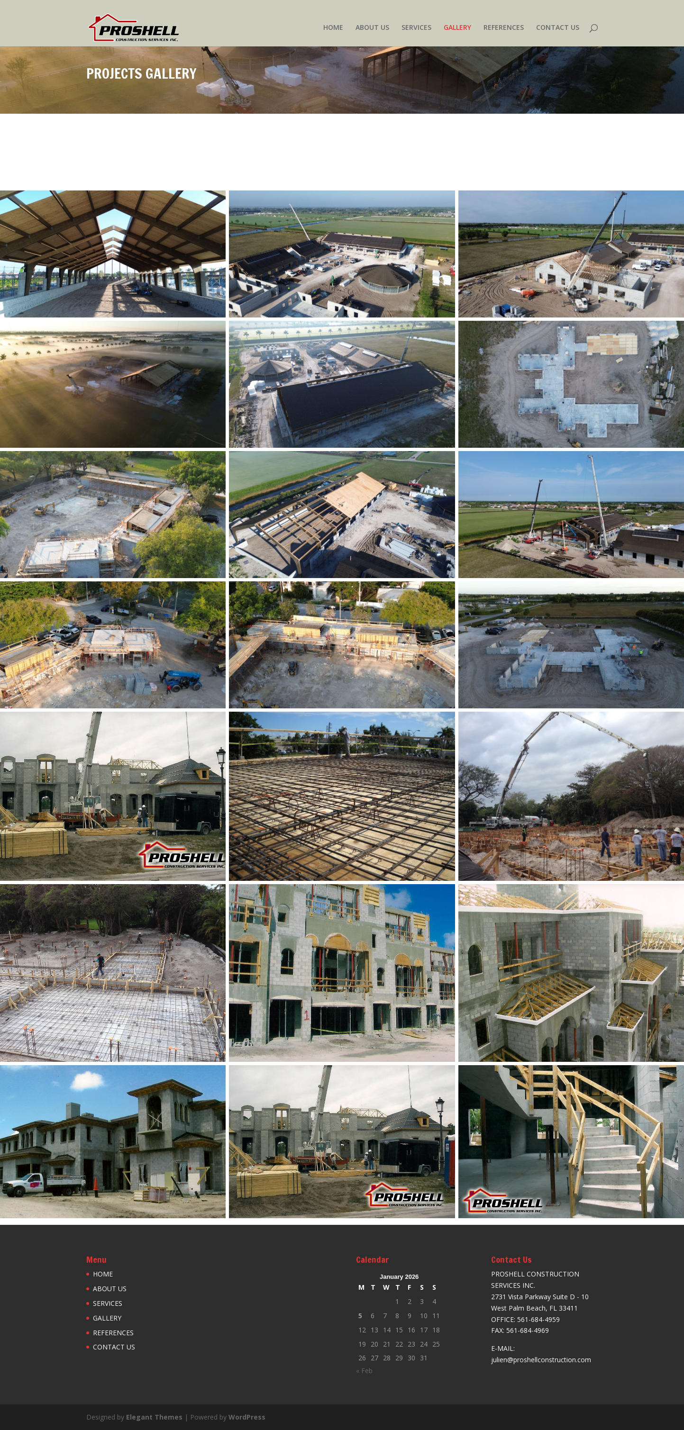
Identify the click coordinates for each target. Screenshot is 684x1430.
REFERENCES (503, 28)
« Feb (364, 1370)
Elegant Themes (154, 1416)
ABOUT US (372, 28)
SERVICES (416, 28)
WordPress (246, 1416)
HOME (333, 28)
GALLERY (457, 28)
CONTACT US (557, 28)
